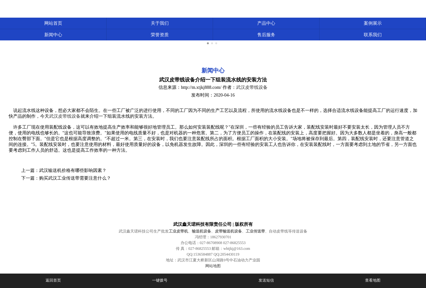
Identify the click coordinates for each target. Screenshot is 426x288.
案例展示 (373, 23)
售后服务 (266, 34)
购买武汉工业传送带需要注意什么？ (75, 178)
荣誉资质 (160, 34)
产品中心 (266, 23)
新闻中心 (53, 34)
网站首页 (53, 23)
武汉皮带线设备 (252, 87)
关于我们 (160, 23)
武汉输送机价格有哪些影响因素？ (72, 170)
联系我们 (373, 34)
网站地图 (213, 266)
